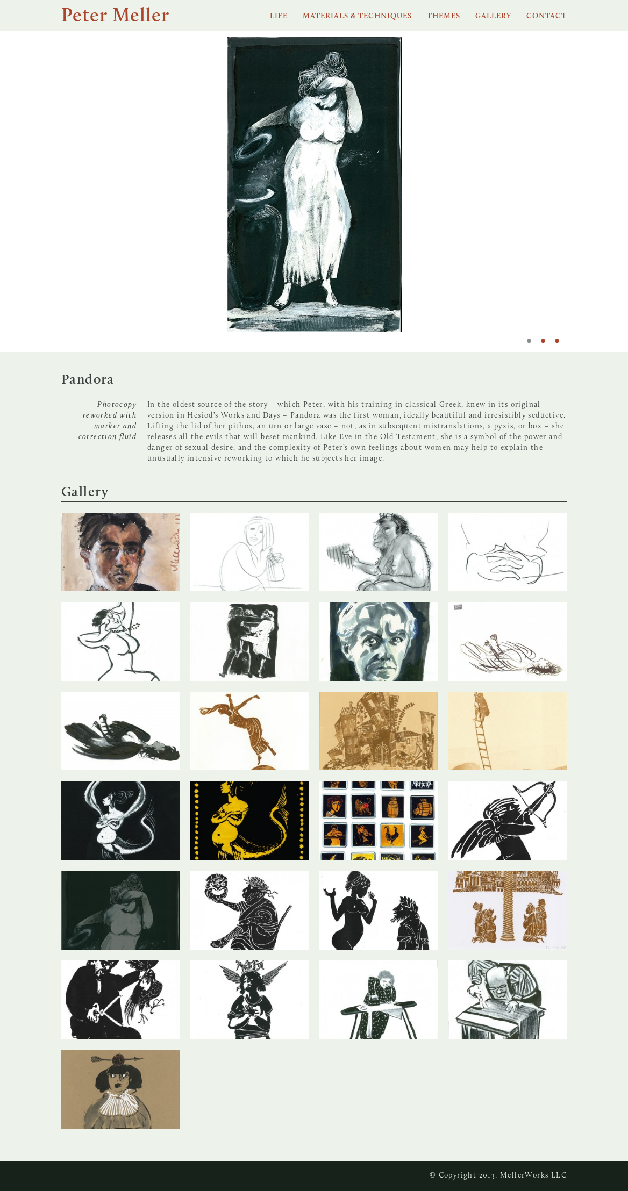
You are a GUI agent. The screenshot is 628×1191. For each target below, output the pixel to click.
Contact (546, 16)
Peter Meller (115, 16)
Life (279, 16)
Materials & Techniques (357, 16)
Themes (443, 16)
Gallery (493, 16)
